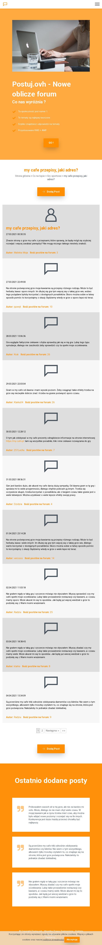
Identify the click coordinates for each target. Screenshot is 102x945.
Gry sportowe (54, 176)
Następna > (52, 730)
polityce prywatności (53, 939)
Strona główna (22, 176)
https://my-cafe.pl (15, 441)
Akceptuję (72, 939)
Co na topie (39, 176)
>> (63, 730)
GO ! (51, 142)
